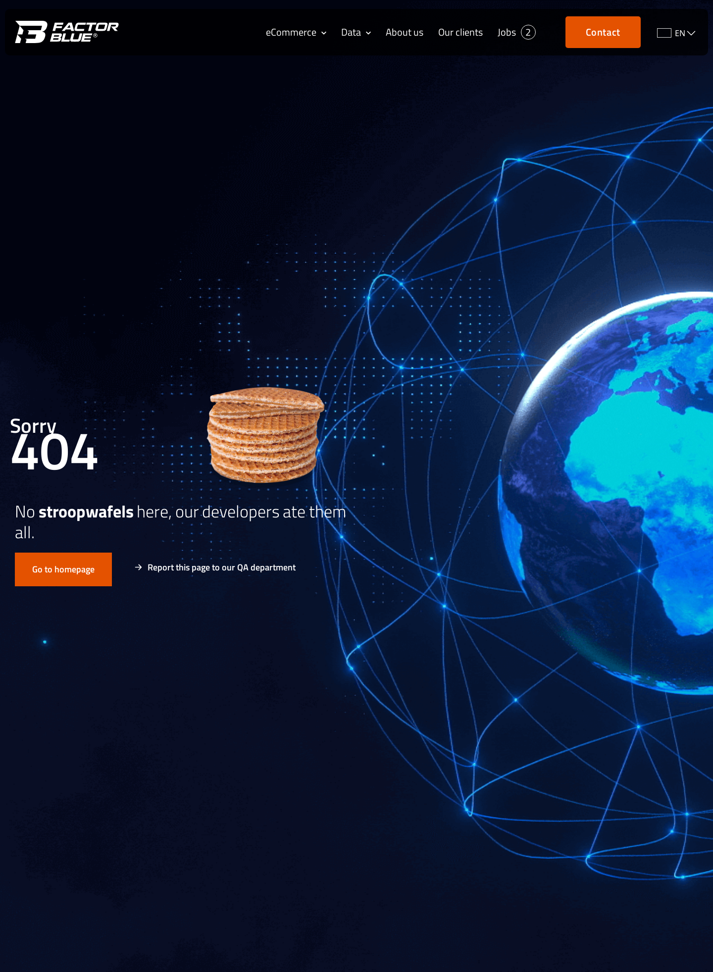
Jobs (507, 32)
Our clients (460, 32)
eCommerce (296, 32)
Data (356, 32)
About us (404, 32)
